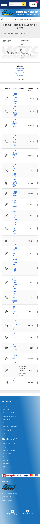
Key (13, 371)
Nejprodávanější (20, 73)
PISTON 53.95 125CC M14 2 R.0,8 (14, 111)
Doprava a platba (9, 413)
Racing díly (7, 453)
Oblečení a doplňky (9, 450)
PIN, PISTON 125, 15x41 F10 (14, 193)
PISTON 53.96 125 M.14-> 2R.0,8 (14, 125)
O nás (5, 406)
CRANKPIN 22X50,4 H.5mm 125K (14, 228)
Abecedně (20, 75)
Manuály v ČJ (7, 467)
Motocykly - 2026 (9, 443)
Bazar (5, 457)
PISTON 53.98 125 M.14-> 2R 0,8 (14, 155)
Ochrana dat (7, 419)
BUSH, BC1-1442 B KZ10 (14, 358)
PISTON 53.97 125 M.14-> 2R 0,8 (14, 141)
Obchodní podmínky (9, 416)
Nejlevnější (20, 68)
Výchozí (20, 66)
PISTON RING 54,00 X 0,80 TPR (14, 170)
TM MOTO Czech (12, 512)
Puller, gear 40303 (14, 337)
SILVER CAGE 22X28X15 (14, 241)
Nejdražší (20, 70)
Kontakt (6, 409)
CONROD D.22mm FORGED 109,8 (14, 253)
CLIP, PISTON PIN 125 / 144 (14, 183)
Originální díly (7, 447)
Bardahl (6, 460)
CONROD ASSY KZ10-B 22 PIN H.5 (14, 268)
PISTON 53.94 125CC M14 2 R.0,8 (14, 98)
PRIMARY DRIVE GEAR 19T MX (14, 325)
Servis (5, 423)
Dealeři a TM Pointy (10, 426)
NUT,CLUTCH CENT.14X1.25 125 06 (14, 311)
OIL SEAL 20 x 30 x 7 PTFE (14, 348)
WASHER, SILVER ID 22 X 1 (14, 215)
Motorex (6, 463)
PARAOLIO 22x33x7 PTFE (14, 382)
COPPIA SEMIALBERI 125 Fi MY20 (14, 282)
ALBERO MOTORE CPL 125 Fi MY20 (14, 297)
